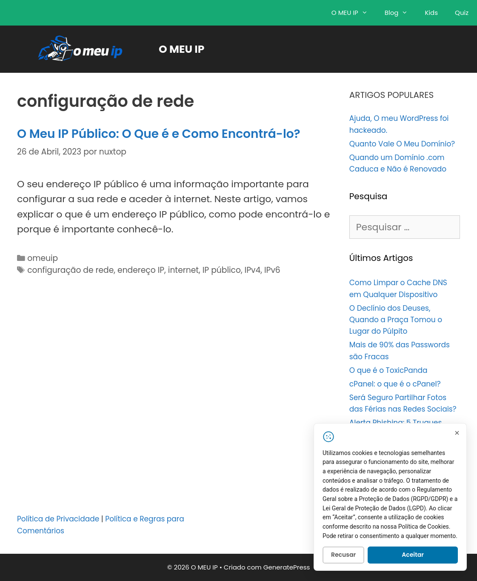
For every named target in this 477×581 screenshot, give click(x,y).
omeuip (42, 258)
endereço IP (140, 270)
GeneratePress (286, 567)
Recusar (343, 556)
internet (183, 270)
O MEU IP (353, 13)
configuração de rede (70, 270)
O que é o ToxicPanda (388, 370)
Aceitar (413, 556)
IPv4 (253, 270)
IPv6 (272, 270)
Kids (431, 12)
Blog (401, 13)
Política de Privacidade (58, 519)
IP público (222, 270)
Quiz (461, 12)
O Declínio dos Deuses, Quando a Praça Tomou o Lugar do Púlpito (395, 319)
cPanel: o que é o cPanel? (395, 384)
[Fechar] (457, 434)
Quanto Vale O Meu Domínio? (402, 144)
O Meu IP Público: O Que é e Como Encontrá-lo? (158, 134)
